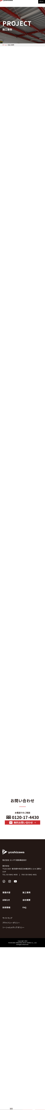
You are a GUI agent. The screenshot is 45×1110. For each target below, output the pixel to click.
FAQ (24, 1070)
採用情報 (6, 1070)
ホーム (4, 45)
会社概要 (26, 1062)
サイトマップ (7, 1080)
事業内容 (6, 1055)
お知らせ (6, 1062)
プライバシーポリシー (11, 1085)
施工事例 (26, 1055)
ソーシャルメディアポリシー (13, 1090)
